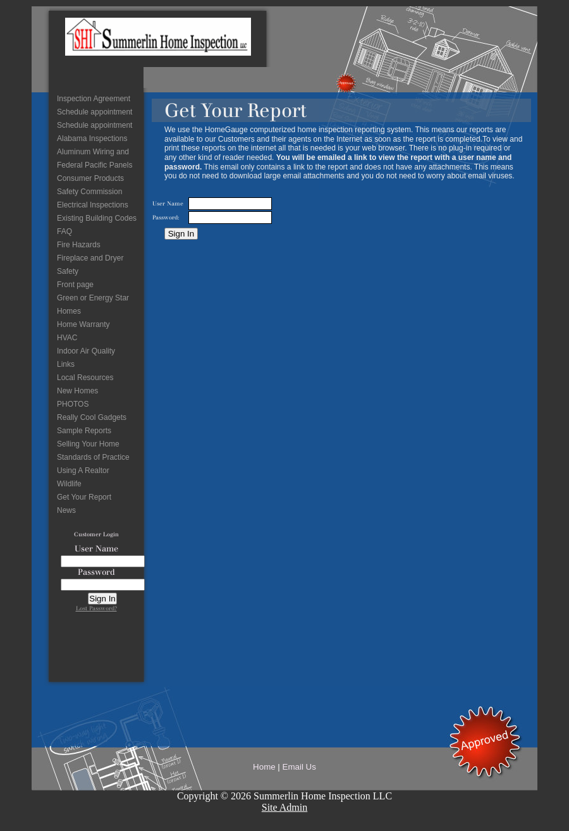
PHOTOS (73, 404)
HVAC (67, 337)
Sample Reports (84, 430)
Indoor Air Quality (86, 351)
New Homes (77, 390)
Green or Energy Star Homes (93, 304)
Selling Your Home (88, 444)
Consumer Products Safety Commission (90, 185)
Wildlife (69, 483)
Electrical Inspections (92, 204)
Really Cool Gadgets (91, 417)
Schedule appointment (94, 112)
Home (264, 767)
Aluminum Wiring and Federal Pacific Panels (94, 158)
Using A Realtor (83, 470)
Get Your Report (84, 497)
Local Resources (85, 377)
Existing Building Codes (97, 218)
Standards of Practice (93, 457)
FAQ (64, 231)
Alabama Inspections (92, 138)
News (66, 510)
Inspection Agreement (93, 98)
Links (66, 364)
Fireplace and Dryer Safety (90, 265)
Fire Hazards (79, 244)
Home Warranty (83, 324)
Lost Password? (96, 608)
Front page (75, 284)
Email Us (299, 767)
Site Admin (284, 807)
